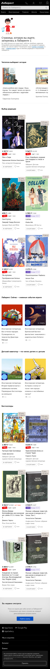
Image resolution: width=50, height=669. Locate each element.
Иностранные (14, 12)
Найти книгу (25, 618)
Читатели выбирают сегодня (14, 62)
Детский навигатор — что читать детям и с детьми (23, 351)
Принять (25, 663)
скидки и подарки (38, 47)
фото (22, 118)
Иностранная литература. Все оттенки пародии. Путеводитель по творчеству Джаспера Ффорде (11, 334)
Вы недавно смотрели (11, 603)
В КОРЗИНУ (7, 167)
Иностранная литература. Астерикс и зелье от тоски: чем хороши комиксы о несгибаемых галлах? (35, 388)
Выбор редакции (9, 109)
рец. (21, 116)
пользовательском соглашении (13, 657)
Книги (3, 12)
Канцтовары (45, 12)
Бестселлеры (7, 406)
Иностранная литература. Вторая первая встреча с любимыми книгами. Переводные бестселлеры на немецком (12, 388)
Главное (25, 12)
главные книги (11, 48)
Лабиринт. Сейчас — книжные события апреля (22, 297)
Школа (34, 12)
